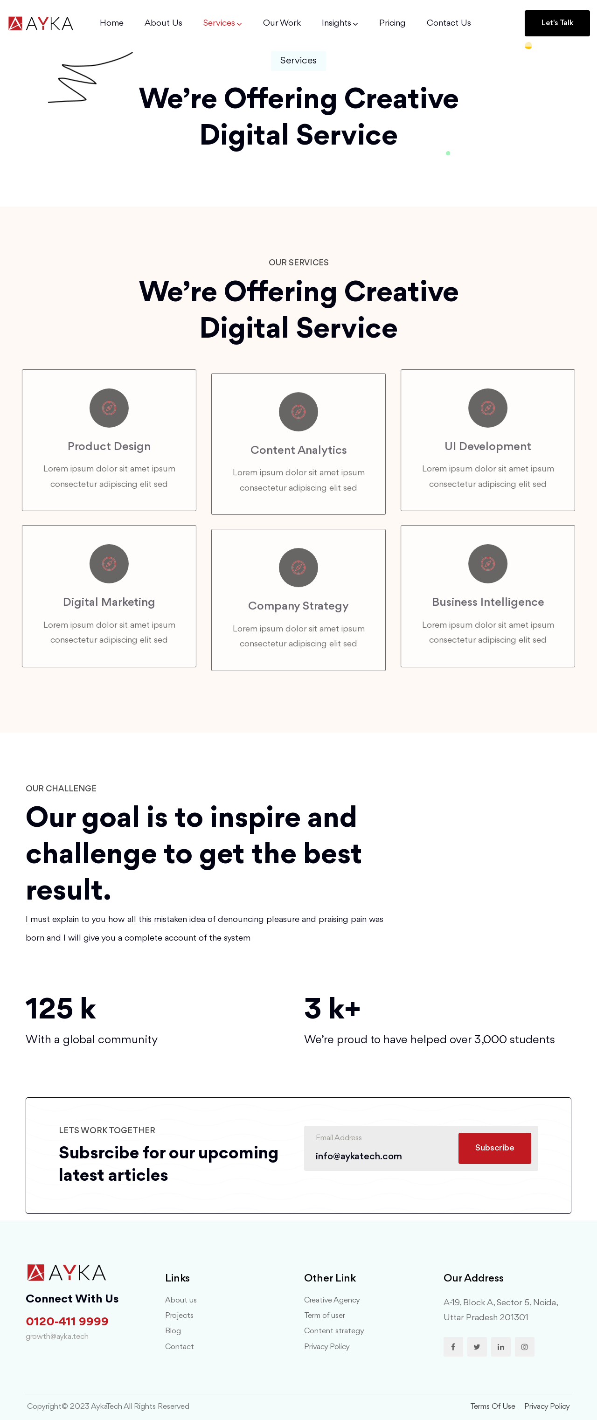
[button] (557, 23)
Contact (179, 1347)
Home (112, 23)
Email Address (339, 1138)
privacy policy (547, 1407)
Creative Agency (332, 1300)
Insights (336, 23)
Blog (173, 1331)
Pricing (392, 23)
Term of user (324, 1316)
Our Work (282, 23)
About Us (163, 23)
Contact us (449, 23)
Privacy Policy (327, 1347)
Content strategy (334, 1331)
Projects (179, 1316)
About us (181, 1300)
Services (219, 23)
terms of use (492, 1407)
